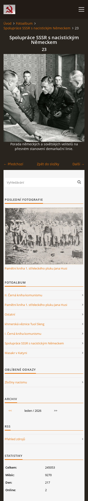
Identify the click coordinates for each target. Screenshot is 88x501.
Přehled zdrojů (15, 439)
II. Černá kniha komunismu (23, 295)
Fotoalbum (24, 23)
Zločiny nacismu (16, 382)
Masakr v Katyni (16, 353)
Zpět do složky (48, 164)
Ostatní (10, 314)
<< (10, 411)
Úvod (7, 23)
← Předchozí (13, 164)
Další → (78, 164)
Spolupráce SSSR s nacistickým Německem (37, 28)
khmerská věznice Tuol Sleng (24, 324)
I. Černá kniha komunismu (23, 333)
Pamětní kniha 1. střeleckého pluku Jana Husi (36, 268)
